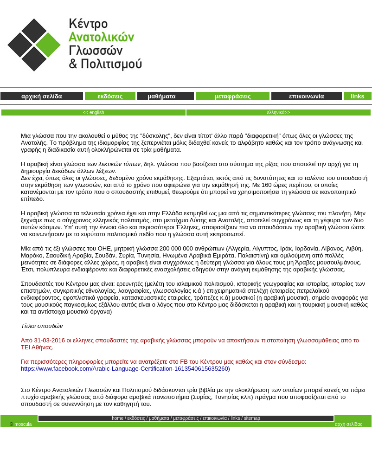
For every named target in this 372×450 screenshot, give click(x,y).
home (117, 418)
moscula (23, 424)
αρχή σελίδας (348, 424)
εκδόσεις (109, 96)
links (358, 96)
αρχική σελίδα (41, 96)
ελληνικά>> (278, 112)
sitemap (252, 418)
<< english (93, 112)
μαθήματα (161, 96)
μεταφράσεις (232, 96)
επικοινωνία (306, 96)
